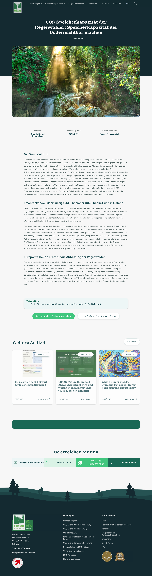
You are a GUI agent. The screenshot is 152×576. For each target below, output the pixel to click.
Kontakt (105, 530)
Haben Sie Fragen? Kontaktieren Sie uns (98, 316)
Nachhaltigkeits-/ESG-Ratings (76, 548)
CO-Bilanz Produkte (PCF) (75, 530)
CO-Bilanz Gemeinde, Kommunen (78, 544)
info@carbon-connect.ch (23, 554)
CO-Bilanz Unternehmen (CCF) (77, 526)
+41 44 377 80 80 (22, 550)
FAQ (103, 548)
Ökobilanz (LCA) (70, 534)
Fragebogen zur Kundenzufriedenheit (111, 535)
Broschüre (106, 540)
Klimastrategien (70, 522)
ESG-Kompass (69, 556)
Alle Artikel (131, 342)
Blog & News (107, 544)
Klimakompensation (71, 560)
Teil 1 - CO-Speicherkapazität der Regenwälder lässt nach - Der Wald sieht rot (66, 304)
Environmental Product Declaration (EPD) (78, 539)
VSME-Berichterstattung (74, 552)
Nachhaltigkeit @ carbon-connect (116, 526)
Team (104, 522)
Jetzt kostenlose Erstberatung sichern (53, 316)
